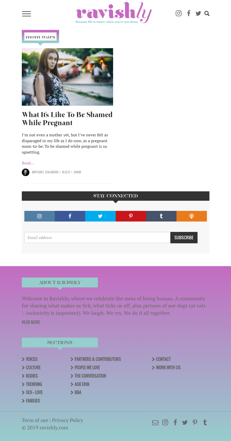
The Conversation (90, 376)
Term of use (35, 420)
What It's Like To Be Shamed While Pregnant (67, 118)
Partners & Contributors (98, 359)
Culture (33, 367)
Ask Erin (82, 384)
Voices (32, 359)
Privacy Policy (67, 420)
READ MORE (31, 322)
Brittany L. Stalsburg (45, 172)
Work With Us (168, 367)
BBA (78, 392)
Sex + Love (34, 392)
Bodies (32, 376)
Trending (34, 384)
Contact (163, 359)
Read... (28, 163)
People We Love (87, 367)
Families (33, 401)
